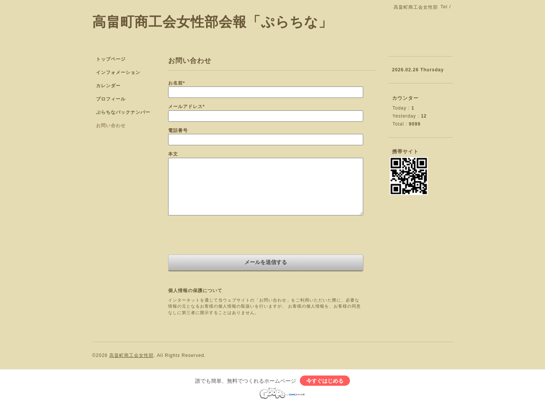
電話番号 (178, 130)
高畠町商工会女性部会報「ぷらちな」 (212, 22)
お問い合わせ (111, 125)
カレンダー (108, 85)
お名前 (176, 83)
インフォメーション (118, 72)
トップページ (111, 59)
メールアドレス (186, 106)
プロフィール (111, 99)
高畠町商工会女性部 (131, 355)
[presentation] (226, 236)
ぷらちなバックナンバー (123, 112)
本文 (173, 154)
